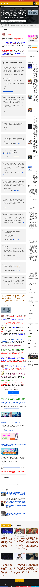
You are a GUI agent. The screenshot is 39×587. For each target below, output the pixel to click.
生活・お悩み (31, 315)
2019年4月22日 (14, 129)
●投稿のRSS (30, 339)
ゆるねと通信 (31, 289)
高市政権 (22, 536)
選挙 (23, 21)
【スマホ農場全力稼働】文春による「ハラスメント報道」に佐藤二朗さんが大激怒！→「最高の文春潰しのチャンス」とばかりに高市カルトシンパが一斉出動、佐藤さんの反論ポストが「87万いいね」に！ (19, 569)
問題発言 (18, 536)
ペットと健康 (31, 297)
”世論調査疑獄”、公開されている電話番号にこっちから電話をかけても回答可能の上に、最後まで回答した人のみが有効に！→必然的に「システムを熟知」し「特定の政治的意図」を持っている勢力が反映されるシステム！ (33, 273)
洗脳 (20, 21)
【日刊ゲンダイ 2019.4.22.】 (8, 91)
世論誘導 (8, 21)
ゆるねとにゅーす (32, 56)
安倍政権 (10, 21)
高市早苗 (15, 537)
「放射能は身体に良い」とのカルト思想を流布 (9, 344)
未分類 (30, 310)
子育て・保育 (31, 302)
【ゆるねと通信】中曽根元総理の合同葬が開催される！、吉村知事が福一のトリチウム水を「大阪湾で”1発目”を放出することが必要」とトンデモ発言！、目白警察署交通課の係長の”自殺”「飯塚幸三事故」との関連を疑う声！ (16, 504)
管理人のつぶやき (32, 318)
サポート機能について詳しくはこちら (9, 430)
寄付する (13, 392)
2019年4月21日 (16, 239)
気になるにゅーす (32, 313)
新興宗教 (17, 21)
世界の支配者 (4, 21)
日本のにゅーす (9, 20)
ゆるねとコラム (31, 287)
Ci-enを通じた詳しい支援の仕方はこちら (11, 408)
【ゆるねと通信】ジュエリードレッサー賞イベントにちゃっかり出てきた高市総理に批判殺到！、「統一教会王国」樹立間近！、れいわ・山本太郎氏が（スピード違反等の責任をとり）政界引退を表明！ (6, 542)
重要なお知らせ (31, 324)
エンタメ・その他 (32, 292)
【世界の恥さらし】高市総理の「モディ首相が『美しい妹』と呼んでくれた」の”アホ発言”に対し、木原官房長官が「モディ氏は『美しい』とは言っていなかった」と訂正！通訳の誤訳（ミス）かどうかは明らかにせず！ (35, 86)
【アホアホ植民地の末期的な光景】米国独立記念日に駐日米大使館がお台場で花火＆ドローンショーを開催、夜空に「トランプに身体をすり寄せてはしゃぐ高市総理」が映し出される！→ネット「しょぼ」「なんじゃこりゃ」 (35, 131)
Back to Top (19, 581)
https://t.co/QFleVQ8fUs (7, 153)
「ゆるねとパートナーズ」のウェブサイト (12, 467)
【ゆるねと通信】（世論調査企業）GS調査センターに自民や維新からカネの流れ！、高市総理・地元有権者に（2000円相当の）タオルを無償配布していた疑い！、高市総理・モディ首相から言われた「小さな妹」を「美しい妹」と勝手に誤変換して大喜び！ (35, 175)
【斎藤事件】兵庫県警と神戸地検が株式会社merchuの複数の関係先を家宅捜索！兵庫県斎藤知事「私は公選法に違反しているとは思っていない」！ (16, 513)
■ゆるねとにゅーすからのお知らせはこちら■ (19, 0)
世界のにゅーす (31, 300)
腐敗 (21, 21)
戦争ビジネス (14, 21)
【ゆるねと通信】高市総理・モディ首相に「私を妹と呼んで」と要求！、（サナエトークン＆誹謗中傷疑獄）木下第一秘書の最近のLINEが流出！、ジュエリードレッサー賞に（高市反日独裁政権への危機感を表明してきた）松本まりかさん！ (32, 543)
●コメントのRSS (30, 340)
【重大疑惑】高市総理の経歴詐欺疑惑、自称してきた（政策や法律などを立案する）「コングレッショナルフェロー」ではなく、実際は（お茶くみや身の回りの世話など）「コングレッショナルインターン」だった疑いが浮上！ (33, 215)
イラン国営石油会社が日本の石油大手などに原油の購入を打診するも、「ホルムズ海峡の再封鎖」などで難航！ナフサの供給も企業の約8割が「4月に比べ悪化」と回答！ (35, 160)
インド (15, 536)
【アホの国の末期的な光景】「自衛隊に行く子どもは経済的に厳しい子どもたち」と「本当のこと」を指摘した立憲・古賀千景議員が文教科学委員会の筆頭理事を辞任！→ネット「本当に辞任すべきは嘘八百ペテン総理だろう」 (33, 204)
